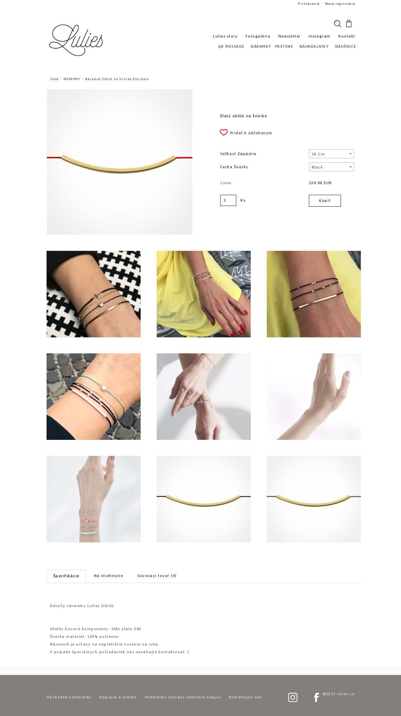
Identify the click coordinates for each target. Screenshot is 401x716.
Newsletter (289, 36)
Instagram (320, 36)
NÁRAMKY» (262, 46)
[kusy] (228, 200)
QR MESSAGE (231, 46)
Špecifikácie (66, 576)
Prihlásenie (309, 3)
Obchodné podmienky (69, 697)
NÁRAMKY (72, 79)
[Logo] (77, 40)
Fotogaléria (258, 36)
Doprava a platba (118, 697)
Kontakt (346, 36)
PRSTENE (284, 46)
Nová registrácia (340, 3)
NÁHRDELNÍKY (314, 46)
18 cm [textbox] (318, 154)
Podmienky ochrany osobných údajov (183, 697)
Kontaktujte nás (245, 697)
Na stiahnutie (108, 575)
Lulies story (225, 36)
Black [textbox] (317, 167)
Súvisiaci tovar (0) (157, 575)
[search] (337, 23)
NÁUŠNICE (345, 46)
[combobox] (331, 153)
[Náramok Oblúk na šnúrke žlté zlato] (120, 92)
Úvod (54, 79)
